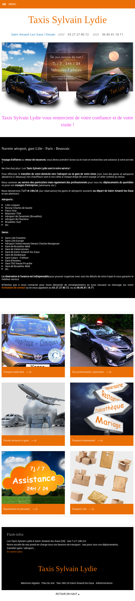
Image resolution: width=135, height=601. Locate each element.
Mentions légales (30, 583)
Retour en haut (67, 594)
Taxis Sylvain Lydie (67, 19)
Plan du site (47, 583)
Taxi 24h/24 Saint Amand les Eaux (75, 583)
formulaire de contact (13, 287)
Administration (104, 583)
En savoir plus (14, 551)
